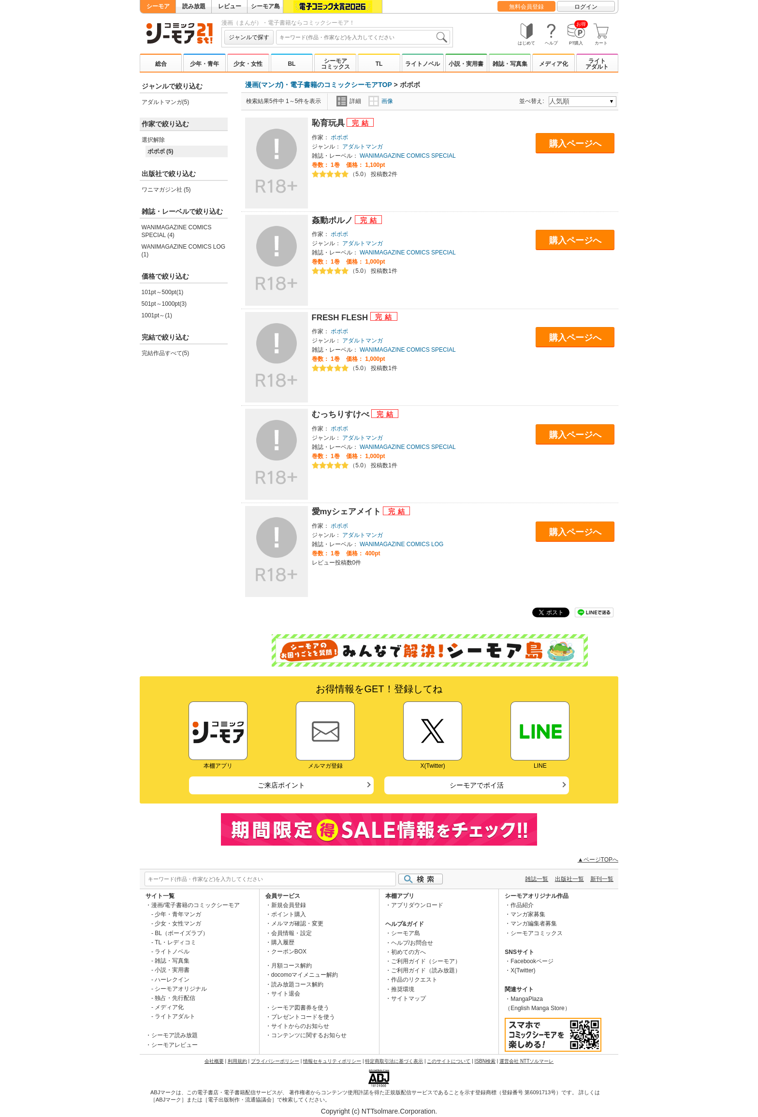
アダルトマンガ (362, 146)
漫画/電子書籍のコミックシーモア (195, 905)
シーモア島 (265, 6)
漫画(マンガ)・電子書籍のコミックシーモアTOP (318, 85)
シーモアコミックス (335, 64)
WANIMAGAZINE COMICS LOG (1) (184, 250)
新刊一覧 (601, 879)
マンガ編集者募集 (533, 923)
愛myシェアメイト (347, 511)
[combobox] (363, 37)
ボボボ (339, 137)
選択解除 (153, 139)
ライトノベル (422, 63)
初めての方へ (408, 952)
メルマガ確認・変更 (297, 923)
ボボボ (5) (160, 151)
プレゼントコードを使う (303, 1016)
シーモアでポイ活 (477, 785)
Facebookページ (532, 961)
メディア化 (553, 63)
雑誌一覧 (536, 879)
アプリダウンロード (417, 905)
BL (291, 63)
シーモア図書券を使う (300, 1007)
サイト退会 (285, 993)
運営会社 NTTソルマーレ (526, 1061)
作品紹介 (522, 905)
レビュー (229, 6)
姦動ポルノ (333, 220)
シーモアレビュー (174, 1045)
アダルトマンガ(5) (166, 102)
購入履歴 (282, 942)
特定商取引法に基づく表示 (394, 1061)
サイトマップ (408, 998)
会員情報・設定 (291, 933)
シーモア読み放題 (174, 1035)
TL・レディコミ (175, 942)
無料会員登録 (526, 6)
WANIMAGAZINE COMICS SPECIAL (408, 155)
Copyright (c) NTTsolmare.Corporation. (379, 1111)
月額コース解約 (291, 965)
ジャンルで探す (249, 37)
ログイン (586, 6)
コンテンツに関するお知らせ (309, 1035)
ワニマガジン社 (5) (166, 189)
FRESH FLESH (341, 317)
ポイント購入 (288, 914)
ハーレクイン (172, 979)
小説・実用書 (466, 63)
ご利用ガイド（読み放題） (426, 970)
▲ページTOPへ (598, 859)
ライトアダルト (597, 64)
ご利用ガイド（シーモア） (426, 961)
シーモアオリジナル (181, 988)
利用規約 (237, 1061)
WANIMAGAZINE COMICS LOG (402, 544)
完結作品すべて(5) (166, 353)
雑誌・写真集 (510, 63)
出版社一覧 (569, 879)
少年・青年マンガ (178, 914)
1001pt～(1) (157, 315)
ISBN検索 (485, 1061)
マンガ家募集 (527, 914)
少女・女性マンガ (178, 923)
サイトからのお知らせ (300, 1026)
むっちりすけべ (342, 414)
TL (379, 63)
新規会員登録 (288, 905)
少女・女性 (247, 63)
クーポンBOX (288, 951)
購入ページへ (575, 144)
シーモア (158, 6)
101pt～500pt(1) (163, 292)
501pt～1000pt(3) (164, 303)
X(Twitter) (522, 970)
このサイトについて (448, 1061)
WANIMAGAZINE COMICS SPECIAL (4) (177, 231)
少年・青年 (204, 63)
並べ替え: (533, 101)
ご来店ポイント (281, 785)
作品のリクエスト (414, 979)
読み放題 (193, 6)
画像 (380, 101)
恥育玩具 (329, 123)
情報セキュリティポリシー (332, 1061)
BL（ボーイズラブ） (181, 933)
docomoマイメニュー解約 (304, 974)
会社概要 (214, 1061)
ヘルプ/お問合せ (412, 942)
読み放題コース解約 (297, 984)
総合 (161, 63)
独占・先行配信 (175, 998)
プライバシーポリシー (275, 1061)
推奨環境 (402, 989)
